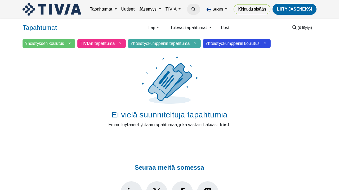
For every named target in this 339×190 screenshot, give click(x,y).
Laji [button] (152, 27)
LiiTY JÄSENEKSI (294, 9)
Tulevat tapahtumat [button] (189, 27)
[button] (193, 9)
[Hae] (302, 28)
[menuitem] (103, 9)
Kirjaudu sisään (252, 9)
